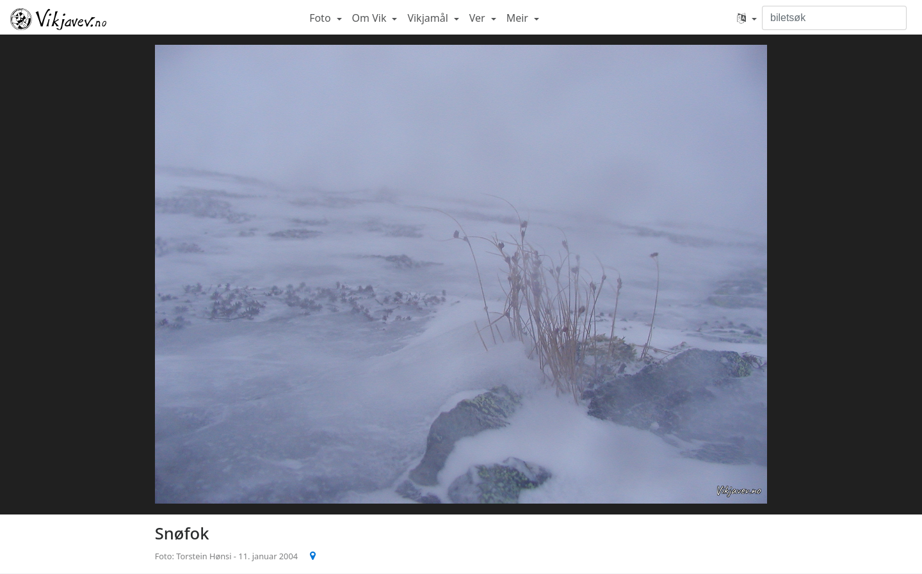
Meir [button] (518, 18)
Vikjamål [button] (429, 18)
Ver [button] (478, 18)
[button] (747, 18)
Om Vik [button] (370, 18)
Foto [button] (321, 18)
